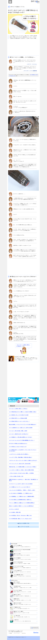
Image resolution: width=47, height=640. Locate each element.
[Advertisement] (23, 47)
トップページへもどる (23, 526)
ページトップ (35, 627)
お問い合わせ (24, 633)
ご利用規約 (10, 633)
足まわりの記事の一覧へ (23, 523)
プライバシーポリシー (17, 633)
